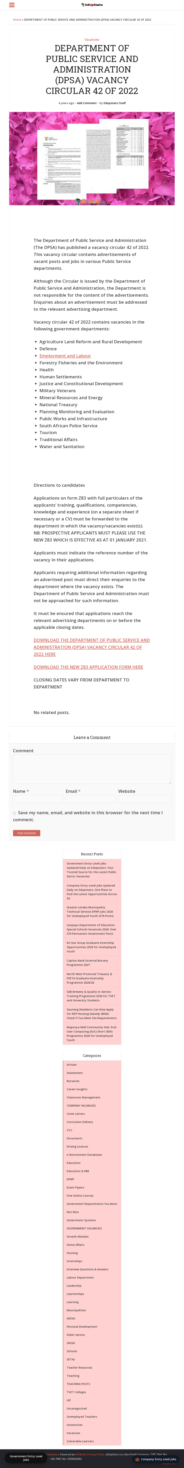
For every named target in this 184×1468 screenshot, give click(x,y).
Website (126, 791)
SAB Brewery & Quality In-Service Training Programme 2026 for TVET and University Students (91, 996)
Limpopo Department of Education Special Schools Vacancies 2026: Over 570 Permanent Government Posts (91, 929)
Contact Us (168, 1463)
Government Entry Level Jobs (26, 1458)
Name (21, 791)
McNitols (80, 1454)
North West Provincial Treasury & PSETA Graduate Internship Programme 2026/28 (89, 978)
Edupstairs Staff (115, 103)
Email (73, 791)
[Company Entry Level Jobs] (155, 1459)
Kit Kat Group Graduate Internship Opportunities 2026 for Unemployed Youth (91, 947)
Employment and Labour (65, 355)
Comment (23, 750)
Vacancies (92, 39)
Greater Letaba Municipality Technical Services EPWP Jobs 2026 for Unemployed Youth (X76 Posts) (90, 911)
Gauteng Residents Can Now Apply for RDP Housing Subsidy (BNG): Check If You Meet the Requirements (92, 1014)
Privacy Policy (95, 1454)
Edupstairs (52, 1454)
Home (17, 19)
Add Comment (87, 103)
